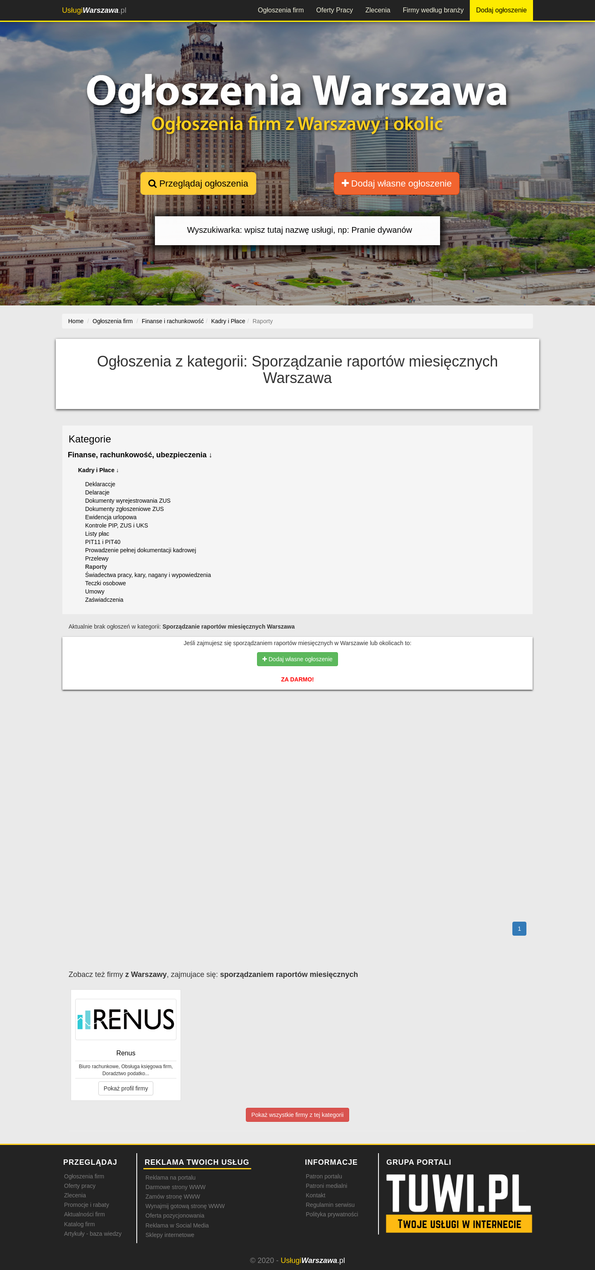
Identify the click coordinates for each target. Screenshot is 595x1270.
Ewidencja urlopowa (111, 517)
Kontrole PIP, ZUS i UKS (116, 525)
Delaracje (97, 492)
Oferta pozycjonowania (174, 1215)
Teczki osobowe (105, 583)
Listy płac (97, 533)
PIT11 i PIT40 (103, 542)
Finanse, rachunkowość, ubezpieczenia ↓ (140, 455)
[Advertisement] (297, 732)
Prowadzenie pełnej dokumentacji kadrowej (140, 550)
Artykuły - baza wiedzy (92, 1233)
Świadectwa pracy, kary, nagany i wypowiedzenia (148, 575)
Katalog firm (79, 1224)
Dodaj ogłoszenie (501, 10)
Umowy (95, 591)
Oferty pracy (79, 1185)
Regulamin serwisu (330, 1204)
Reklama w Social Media (177, 1225)
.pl (94, 10)
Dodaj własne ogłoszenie (397, 183)
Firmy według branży (433, 10)
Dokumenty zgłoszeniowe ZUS (124, 509)
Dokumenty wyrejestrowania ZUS (128, 500)
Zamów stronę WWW (172, 1196)
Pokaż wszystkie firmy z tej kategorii (297, 1115)
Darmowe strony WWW (175, 1187)
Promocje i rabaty (86, 1204)
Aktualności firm (84, 1214)
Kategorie (90, 439)
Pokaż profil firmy (126, 1088)
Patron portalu (324, 1176)
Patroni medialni (326, 1185)
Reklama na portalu (170, 1177)
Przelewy (97, 558)
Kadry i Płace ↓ (98, 470)
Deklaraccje (100, 484)
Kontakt (315, 1195)
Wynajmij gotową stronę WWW (185, 1206)
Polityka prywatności (332, 1214)
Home (75, 321)
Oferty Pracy (334, 10)
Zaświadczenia (104, 599)
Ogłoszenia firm (281, 10)
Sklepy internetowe (169, 1235)
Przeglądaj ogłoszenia (198, 183)
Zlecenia (377, 10)
